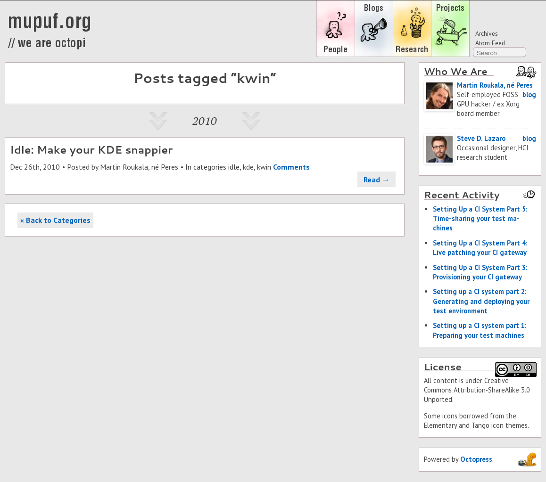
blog (529, 94)
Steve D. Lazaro (481, 138)
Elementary (440, 425)
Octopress (476, 459)
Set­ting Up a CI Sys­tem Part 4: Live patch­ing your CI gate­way (480, 247)
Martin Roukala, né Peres (139, 167)
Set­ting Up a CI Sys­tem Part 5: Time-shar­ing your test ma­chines (480, 218)
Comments (291, 167)
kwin (264, 167)
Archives (486, 33)
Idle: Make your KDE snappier (91, 149)
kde (248, 167)
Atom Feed (490, 43)
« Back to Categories (55, 220)
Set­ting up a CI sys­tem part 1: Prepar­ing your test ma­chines (479, 330)
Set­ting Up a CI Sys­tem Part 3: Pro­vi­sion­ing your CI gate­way (480, 272)
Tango (480, 425)
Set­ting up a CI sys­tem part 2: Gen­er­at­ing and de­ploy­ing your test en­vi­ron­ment (481, 301)
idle (234, 167)
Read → (376, 179)
